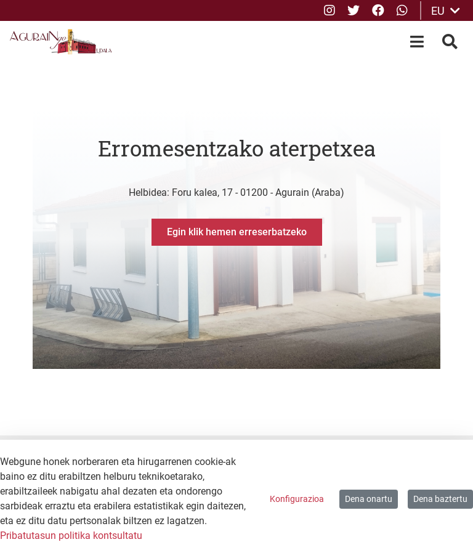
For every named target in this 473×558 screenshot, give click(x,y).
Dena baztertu (440, 499)
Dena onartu (368, 499)
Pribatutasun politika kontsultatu (71, 535)
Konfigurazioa (297, 499)
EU (445, 10)
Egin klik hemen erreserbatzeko (237, 232)
